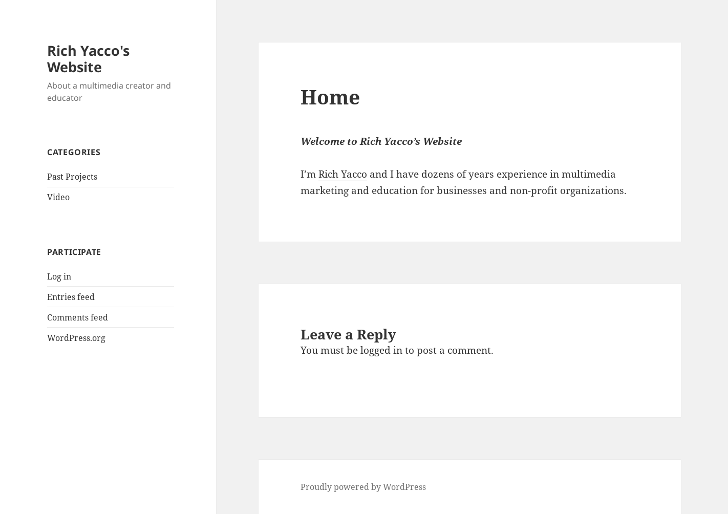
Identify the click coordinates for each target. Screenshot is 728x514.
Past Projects (72, 176)
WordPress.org (76, 338)
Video (58, 197)
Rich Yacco (342, 174)
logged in (381, 350)
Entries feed (71, 297)
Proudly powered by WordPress (363, 486)
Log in (59, 276)
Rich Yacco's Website (88, 58)
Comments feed (77, 317)
